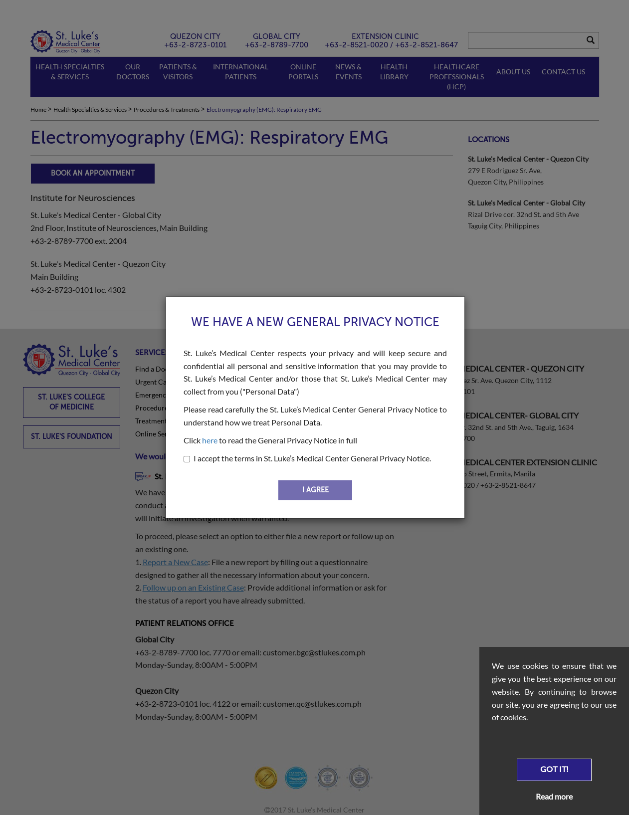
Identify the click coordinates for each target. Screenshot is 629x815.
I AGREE (315, 490)
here (209, 440)
